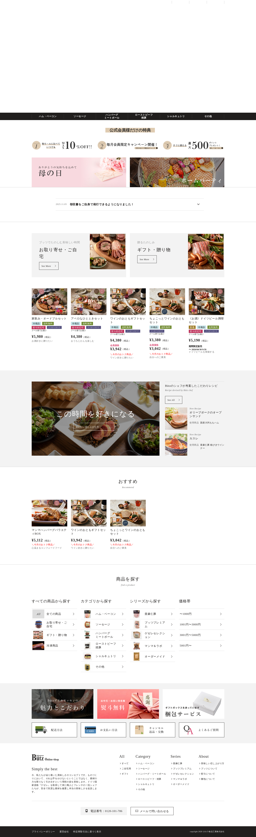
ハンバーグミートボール (111, 116)
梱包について (208, 779)
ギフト (125, 774)
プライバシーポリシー (43, 831)
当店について (180, 2)
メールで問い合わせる (154, 811)
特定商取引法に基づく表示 (87, 831)
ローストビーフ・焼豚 (149, 779)
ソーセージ (80, 116)
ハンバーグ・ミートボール (152, 774)
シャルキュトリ (176, 116)
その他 (208, 116)
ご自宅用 (126, 768)
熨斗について (208, 774)
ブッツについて (209, 768)
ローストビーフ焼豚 (144, 116)
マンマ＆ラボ (180, 779)
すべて (125, 763)
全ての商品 (38, 7)
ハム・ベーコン (48, 116)
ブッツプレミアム (182, 768)
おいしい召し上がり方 (87, 427)
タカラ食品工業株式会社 (214, 832)
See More (46, 266)
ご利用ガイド (198, 2)
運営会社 (64, 831)
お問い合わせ (215, 2)
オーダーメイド (181, 784)
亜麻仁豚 (177, 763)
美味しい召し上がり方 (212, 763)
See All (171, 400)
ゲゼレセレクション (183, 774)
